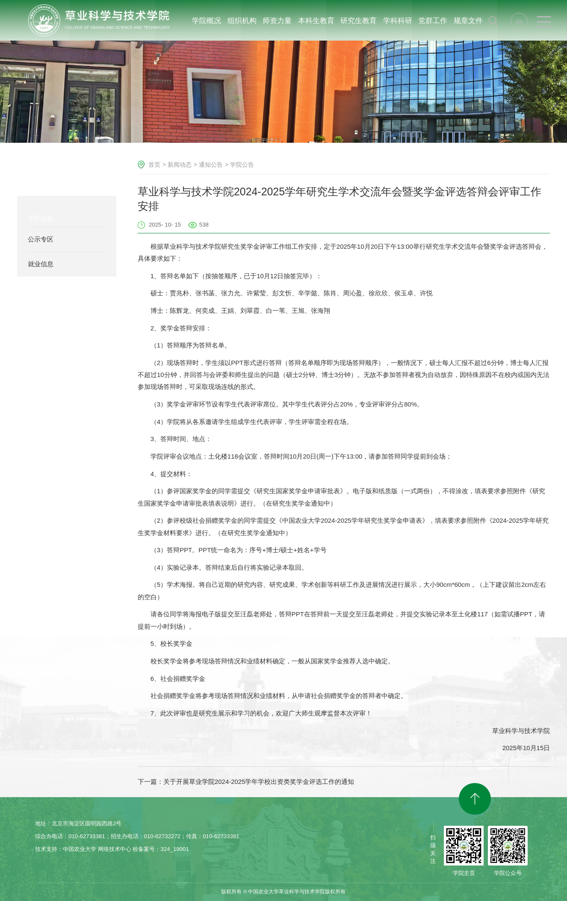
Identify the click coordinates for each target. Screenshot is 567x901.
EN (519, 21)
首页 (154, 164)
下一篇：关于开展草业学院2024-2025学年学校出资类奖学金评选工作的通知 (246, 781)
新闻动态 (180, 164)
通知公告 (211, 164)
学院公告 (242, 164)
